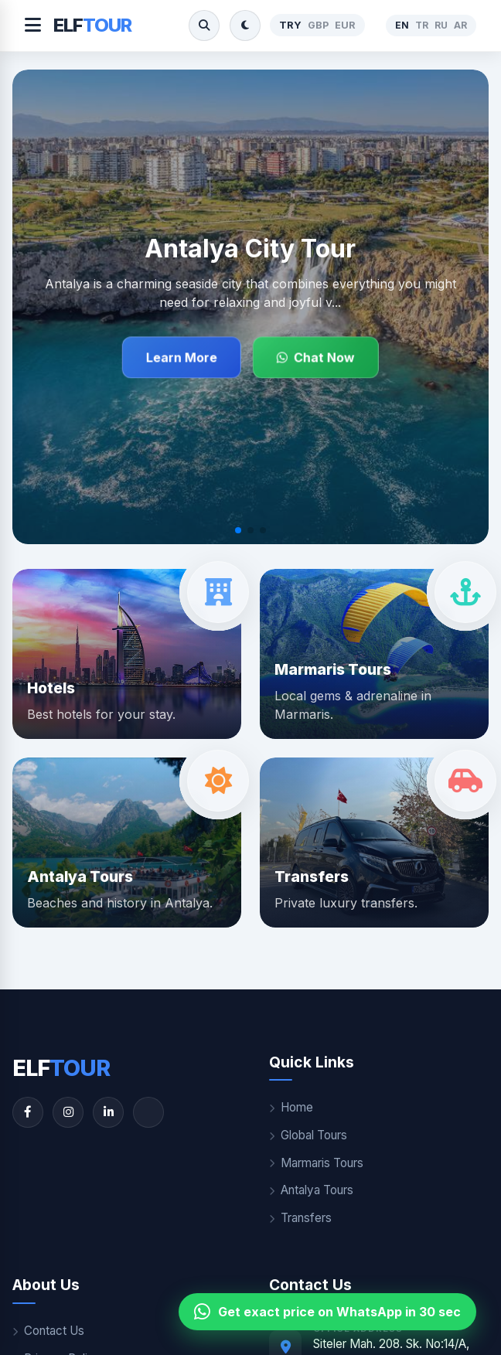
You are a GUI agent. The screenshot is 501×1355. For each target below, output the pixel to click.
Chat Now (316, 357)
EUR (345, 25)
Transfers (300, 1217)
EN (402, 25)
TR (421, 25)
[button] (238, 530)
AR (460, 25)
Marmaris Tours (316, 1163)
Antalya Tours (311, 1190)
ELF (92, 25)
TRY (290, 25)
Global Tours (308, 1135)
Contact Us (48, 1330)
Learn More (181, 357)
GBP (318, 25)
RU (441, 25)
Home (291, 1107)
